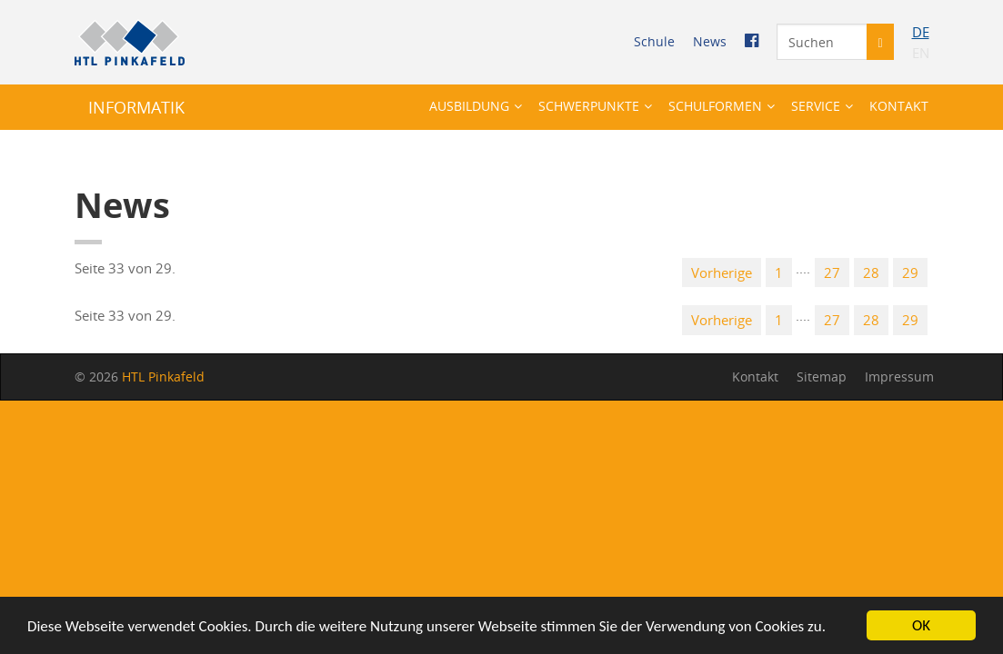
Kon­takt (898, 105)
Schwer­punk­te (588, 105)
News (710, 41)
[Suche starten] (880, 42)
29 (910, 272)
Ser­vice (815, 105)
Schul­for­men (715, 105)
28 (871, 272)
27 (832, 272)
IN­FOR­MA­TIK (136, 107)
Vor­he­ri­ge (721, 272)
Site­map (822, 376)
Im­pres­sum (899, 376)
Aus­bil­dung (469, 105)
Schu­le (654, 41)
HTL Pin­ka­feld (163, 376)
